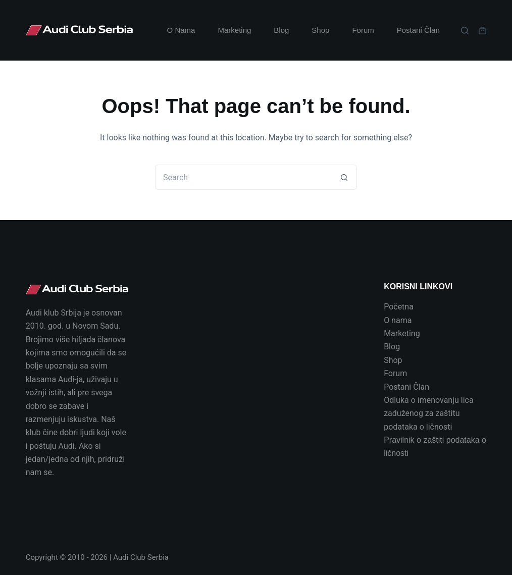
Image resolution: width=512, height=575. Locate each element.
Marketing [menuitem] (234, 30)
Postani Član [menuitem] (418, 30)
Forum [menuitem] (363, 30)
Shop (393, 360)
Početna (399, 306)
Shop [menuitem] (320, 30)
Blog (392, 346)
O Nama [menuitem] (181, 30)
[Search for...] (243, 177)
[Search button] (344, 177)
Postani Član (406, 387)
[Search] (465, 30)
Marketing (402, 333)
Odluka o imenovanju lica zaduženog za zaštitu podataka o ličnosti (429, 413)
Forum (395, 373)
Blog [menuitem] (281, 30)
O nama (398, 320)
